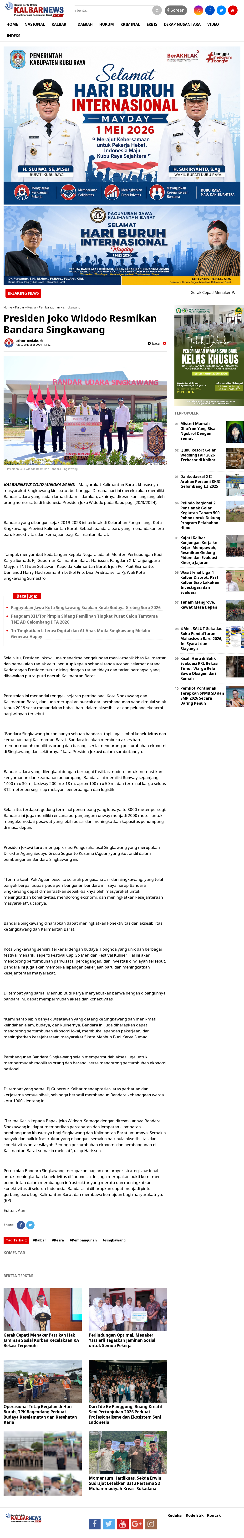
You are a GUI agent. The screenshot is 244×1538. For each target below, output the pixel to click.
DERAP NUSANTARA (182, 24)
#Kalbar (39, 1240)
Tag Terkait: (16, 1240)
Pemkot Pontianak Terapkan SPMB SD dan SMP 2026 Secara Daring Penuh (202, 696)
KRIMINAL (130, 24)
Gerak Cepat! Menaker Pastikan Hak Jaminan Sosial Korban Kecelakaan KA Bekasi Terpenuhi (41, 1340)
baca (154, 343)
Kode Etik (195, 1515)
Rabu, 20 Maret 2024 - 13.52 (32, 344)
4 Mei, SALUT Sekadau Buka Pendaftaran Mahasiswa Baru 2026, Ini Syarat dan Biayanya (201, 638)
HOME (12, 24)
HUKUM (106, 24)
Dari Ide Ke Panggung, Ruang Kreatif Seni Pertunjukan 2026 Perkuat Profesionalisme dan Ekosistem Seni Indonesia (126, 1414)
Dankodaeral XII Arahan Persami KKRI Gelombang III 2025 (200, 481)
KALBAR (59, 24)
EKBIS (152, 24)
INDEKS (13, 35)
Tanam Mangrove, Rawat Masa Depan (198, 605)
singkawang (72, 307)
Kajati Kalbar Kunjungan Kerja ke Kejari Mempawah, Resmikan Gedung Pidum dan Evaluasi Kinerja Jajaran (198, 550)
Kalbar (19, 307)
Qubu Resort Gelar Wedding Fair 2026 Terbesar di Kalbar (198, 455)
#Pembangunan (83, 1240)
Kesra (31, 307)
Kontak (214, 1515)
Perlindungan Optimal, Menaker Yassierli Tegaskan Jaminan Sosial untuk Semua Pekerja (122, 1340)
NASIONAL (35, 24)
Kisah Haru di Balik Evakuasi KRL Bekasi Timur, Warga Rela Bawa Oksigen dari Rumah (199, 668)
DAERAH (85, 24)
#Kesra (58, 1240)
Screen (175, 10)
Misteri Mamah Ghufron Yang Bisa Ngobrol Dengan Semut (197, 431)
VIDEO (213, 24)
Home (8, 307)
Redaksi (175, 1515)
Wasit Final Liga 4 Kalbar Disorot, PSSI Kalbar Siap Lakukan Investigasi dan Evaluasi (199, 582)
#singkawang (114, 1240)
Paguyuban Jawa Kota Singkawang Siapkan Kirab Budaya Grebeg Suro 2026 (86, 607)
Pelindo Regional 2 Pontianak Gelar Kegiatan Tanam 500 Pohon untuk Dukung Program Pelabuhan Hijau (200, 515)
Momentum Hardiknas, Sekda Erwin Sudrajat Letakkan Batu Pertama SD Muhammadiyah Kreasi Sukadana (125, 1483)
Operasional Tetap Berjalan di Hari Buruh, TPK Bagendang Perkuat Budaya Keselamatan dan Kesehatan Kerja (40, 1414)
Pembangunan (49, 307)
